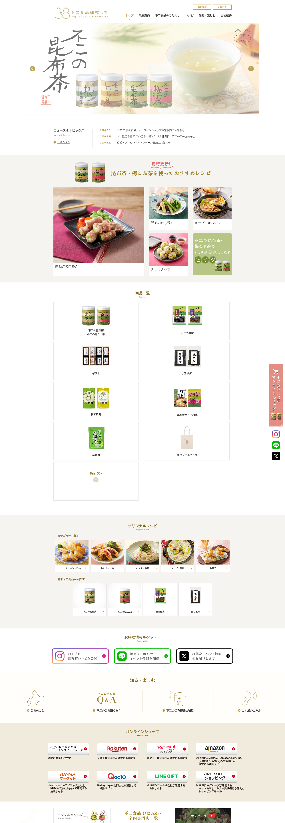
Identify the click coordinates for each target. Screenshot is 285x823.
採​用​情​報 (202, 7)
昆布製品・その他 (62, 785)
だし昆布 (58, 776)
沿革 (126, 772)
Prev (33, 69)
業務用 (57, 789)
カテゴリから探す (98, 768)
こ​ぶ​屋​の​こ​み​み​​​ (251, 630)
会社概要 (226, 15)
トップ (129, 15)
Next (251, 69)
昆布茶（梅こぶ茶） (64, 764)
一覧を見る (63, 142)
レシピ (189, 15)
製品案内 (144, 15)
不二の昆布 (59, 768)
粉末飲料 (58, 781)
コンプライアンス (133, 764)
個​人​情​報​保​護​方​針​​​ (205, 769)
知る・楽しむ (207, 15)
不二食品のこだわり (167, 15)
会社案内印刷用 (132, 776)
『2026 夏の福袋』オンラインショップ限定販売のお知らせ (150, 130)
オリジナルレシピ (99, 759)
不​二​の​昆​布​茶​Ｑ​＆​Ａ (109, 630)
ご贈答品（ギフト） (64, 772)
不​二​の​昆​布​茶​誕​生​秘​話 (180, 630)
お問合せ (222, 7)
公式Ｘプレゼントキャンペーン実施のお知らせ (143, 142)
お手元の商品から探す (101, 764)
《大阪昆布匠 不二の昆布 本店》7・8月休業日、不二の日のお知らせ (156, 136)
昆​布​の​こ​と (37, 630)
